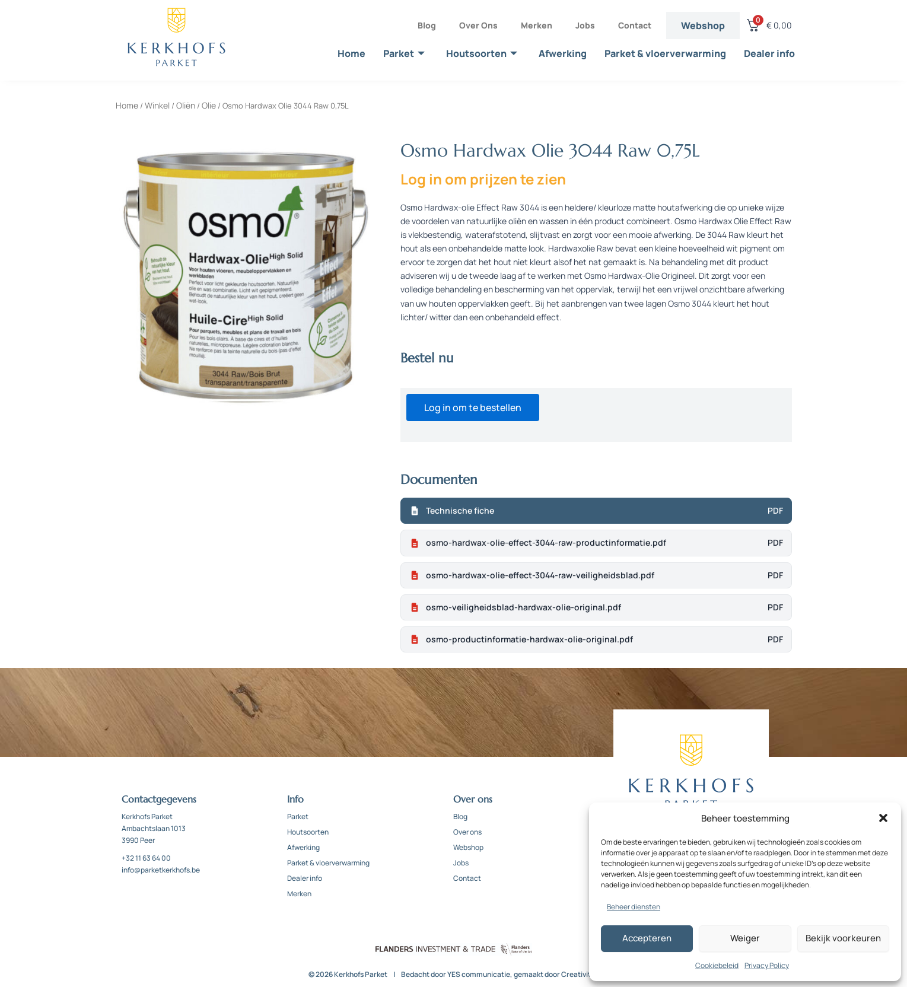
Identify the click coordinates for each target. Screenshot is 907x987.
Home (351, 53)
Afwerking (563, 53)
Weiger (745, 938)
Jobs (585, 25)
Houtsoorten (481, 54)
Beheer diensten (633, 907)
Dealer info (769, 53)
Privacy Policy (766, 965)
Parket (404, 54)
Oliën (185, 105)
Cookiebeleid (717, 965)
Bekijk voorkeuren (843, 938)
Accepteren (647, 938)
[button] (883, 818)
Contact (634, 25)
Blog (427, 25)
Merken (536, 25)
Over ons (478, 25)
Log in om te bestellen (472, 407)
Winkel (157, 105)
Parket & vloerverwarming (665, 53)
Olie (209, 105)
